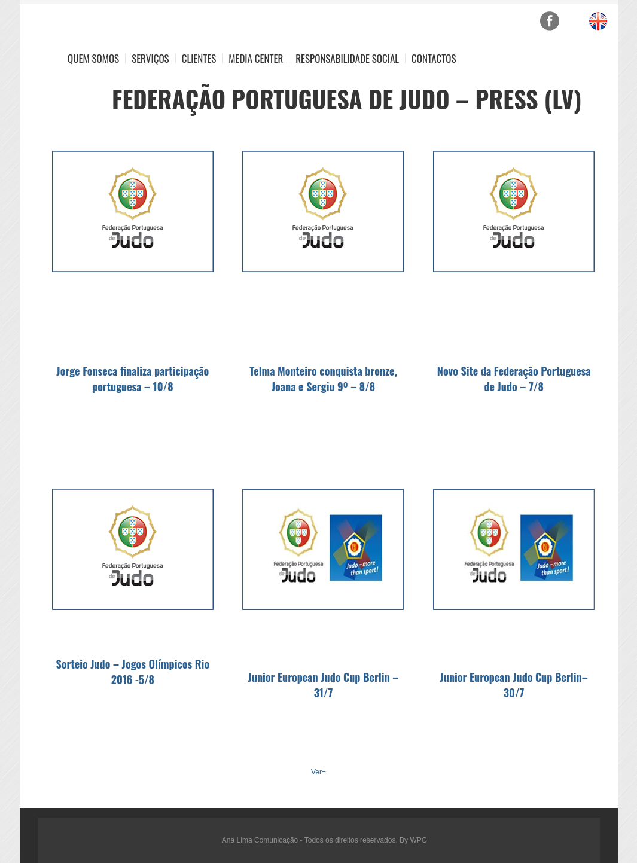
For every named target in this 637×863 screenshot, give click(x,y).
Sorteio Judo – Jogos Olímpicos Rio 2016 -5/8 (133, 671)
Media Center (255, 58)
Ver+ (318, 772)
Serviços (150, 58)
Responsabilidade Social (347, 58)
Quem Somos (93, 58)
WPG (418, 840)
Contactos (434, 58)
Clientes (199, 58)
